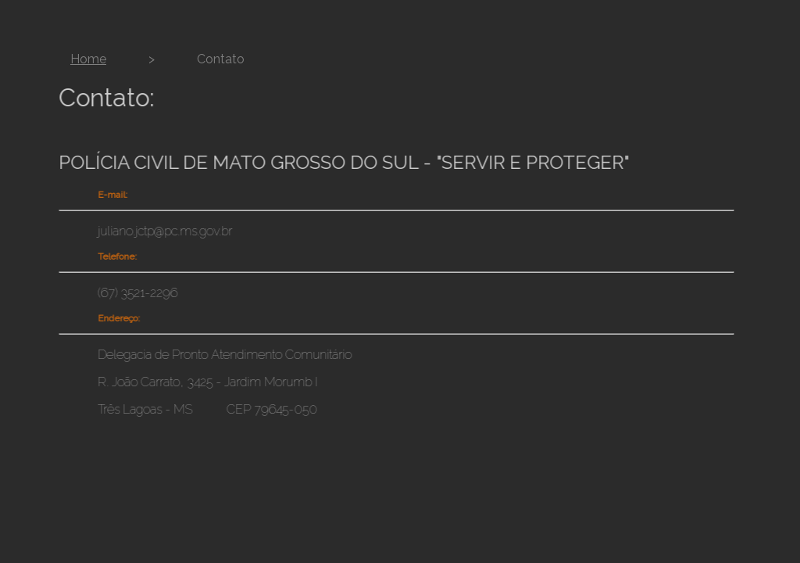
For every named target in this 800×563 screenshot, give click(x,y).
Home (88, 59)
